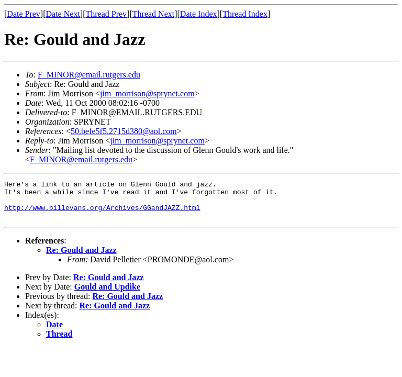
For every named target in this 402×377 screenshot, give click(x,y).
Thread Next (153, 13)
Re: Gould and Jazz (81, 257)
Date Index (198, 13)
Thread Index (244, 13)
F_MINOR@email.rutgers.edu (89, 74)
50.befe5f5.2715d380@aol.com (124, 131)
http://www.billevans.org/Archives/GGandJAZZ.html (102, 213)
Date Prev (23, 13)
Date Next (63, 13)
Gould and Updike (107, 294)
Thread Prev (106, 13)
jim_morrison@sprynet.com (147, 93)
